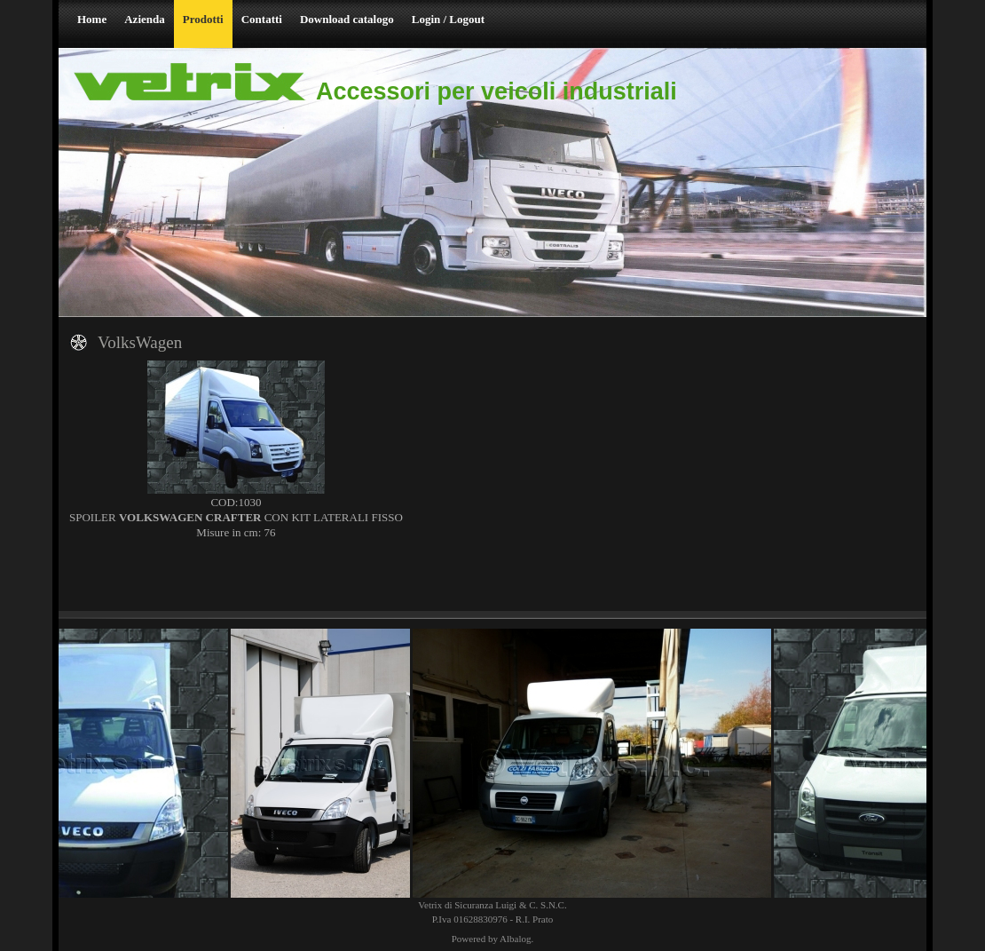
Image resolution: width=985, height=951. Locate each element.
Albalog (515, 938)
